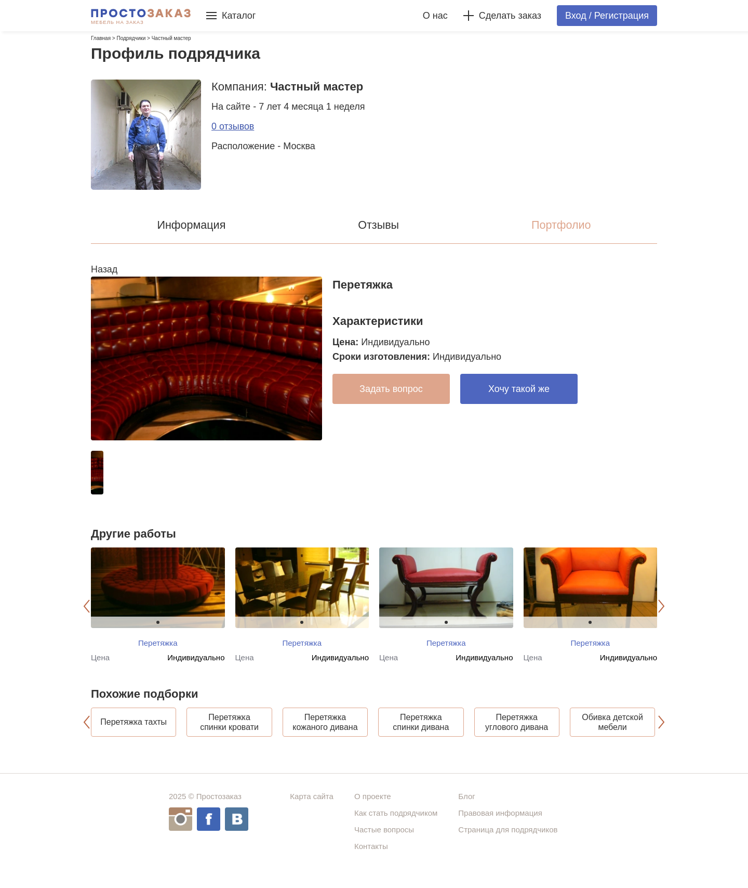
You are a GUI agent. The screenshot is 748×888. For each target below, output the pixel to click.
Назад (104, 269)
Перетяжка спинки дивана (421, 726)
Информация (191, 224)
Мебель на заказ (117, 22)
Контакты (371, 856)
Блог (466, 806)
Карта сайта (311, 806)
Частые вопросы (384, 839)
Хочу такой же (519, 389)
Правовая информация (500, 822)
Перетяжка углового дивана (516, 726)
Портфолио (561, 224)
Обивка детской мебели (612, 726)
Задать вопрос (391, 389)
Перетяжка (158, 642)
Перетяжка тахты (133, 727)
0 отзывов (233, 126)
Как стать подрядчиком (395, 822)
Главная (101, 38)
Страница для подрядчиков (507, 839)
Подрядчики (130, 38)
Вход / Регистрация (607, 15)
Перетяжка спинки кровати (229, 726)
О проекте (372, 806)
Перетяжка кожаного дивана (324, 726)
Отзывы (379, 224)
